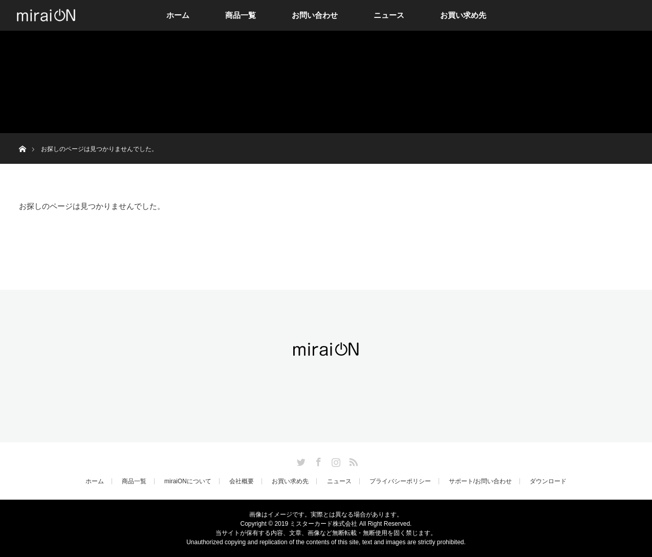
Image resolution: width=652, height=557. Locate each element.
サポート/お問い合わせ (480, 481)
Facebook (317, 460)
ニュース (389, 15)
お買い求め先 (463, 15)
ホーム (177, 15)
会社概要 (241, 481)
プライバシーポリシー (400, 481)
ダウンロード (548, 481)
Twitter (300, 460)
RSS (352, 460)
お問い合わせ (315, 15)
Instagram (334, 460)
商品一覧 (240, 15)
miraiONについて (187, 481)
